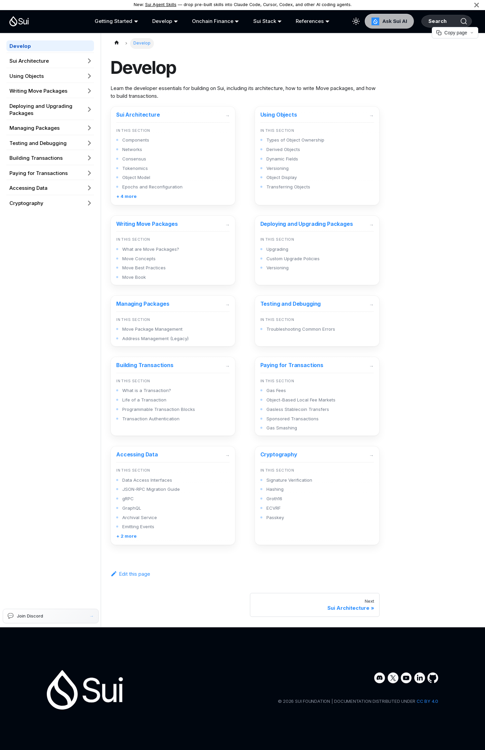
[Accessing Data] (172, 495)
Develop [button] (158, 21)
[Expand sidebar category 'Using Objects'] (89, 75)
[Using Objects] (317, 155)
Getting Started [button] (111, 21)
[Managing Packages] (172, 321)
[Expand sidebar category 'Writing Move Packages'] (89, 91)
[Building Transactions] (172, 396)
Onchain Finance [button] (206, 21)
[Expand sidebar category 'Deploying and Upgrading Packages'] (89, 109)
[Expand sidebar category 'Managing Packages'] (89, 128)
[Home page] (116, 43)
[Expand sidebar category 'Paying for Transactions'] (89, 173)
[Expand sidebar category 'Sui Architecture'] (89, 61)
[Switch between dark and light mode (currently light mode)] (343, 21)
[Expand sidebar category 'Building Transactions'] (89, 158)
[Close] (476, 5)
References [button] (299, 21)
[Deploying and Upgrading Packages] (317, 250)
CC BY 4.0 (427, 701)
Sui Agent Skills (160, 4)
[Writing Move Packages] (172, 250)
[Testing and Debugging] (317, 321)
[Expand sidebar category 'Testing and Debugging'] (89, 143)
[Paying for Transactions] (317, 396)
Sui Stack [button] (256, 21)
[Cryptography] (317, 495)
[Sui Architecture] (172, 155)
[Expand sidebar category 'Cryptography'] (89, 203)
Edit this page (130, 574)
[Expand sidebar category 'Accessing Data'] (89, 188)
